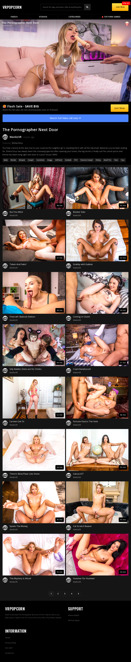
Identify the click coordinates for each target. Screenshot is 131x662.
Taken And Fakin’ (18, 264)
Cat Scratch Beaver (82, 526)
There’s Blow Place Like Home (25, 473)
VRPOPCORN (12, 7)
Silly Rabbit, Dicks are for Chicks (25, 369)
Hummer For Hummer (84, 578)
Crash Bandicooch (82, 369)
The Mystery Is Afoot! (20, 578)
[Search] (87, 7)
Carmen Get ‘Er (17, 421)
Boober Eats (79, 212)
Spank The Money (19, 526)
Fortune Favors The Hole (85, 421)
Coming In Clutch (81, 316)
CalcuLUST (78, 473)
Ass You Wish (16, 212)
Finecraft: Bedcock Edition (22, 316)
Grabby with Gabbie (83, 264)
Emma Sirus (17, 143)
